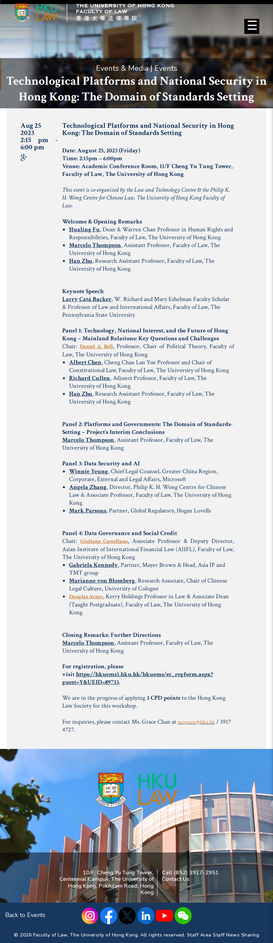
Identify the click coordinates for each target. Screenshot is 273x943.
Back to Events (25, 915)
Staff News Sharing (236, 935)
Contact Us (175, 879)
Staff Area (199, 935)
